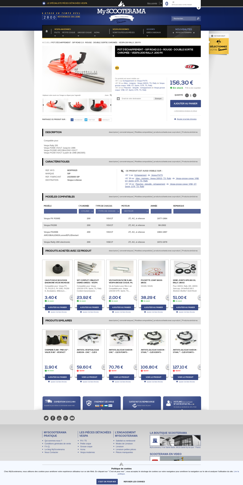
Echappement (128, 81)
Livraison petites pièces (126, 449)
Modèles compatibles (143, 132)
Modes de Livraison (124, 444)
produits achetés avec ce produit (167, 132)
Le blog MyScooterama (55, 449)
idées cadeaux (154, 32)
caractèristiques (126, 132)
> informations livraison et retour (185, 111)
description (113, 132)
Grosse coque (85, 32)
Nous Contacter (51, 452)
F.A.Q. (47, 446)
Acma (96, 32)
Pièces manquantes (124, 452)
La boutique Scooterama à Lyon (175, 440)
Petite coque (68, 32)
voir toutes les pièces (124, 32)
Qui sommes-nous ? (53, 441)
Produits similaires (190, 132)
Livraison (120, 446)
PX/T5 (57, 32)
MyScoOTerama (184, 32)
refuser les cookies (134, 482)
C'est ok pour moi (107, 482)
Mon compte (152, 3)
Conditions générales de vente (58, 444)
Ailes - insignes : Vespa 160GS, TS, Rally (140, 83)
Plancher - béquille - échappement (137, 88)
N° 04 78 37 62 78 (182, 404)
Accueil (46, 42)
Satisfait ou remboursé (125, 441)
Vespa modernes (87, 452)
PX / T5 (83, 441)
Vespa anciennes (62, 29)
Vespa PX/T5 (142, 81)
